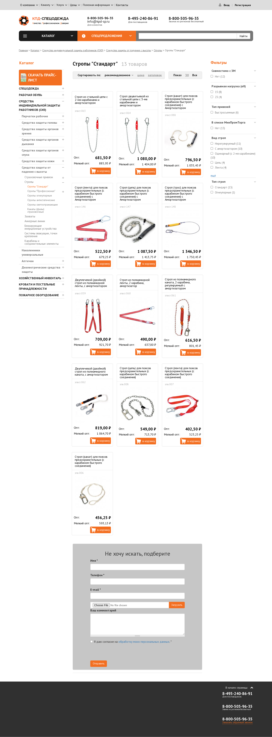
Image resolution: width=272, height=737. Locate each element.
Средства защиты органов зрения (40, 131)
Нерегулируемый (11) (228, 143)
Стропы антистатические (41, 200)
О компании (27, 5)
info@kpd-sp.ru (98, 21)
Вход (227, 5)
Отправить (98, 663)
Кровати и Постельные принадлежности (37, 286)
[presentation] (150, 653)
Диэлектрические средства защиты (41, 269)
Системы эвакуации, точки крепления (41, 235)
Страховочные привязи (39, 177)
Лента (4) (220, 167)
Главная (23, 50)
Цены (73, 5)
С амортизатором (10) (228, 148)
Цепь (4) (220, 162)
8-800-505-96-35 (100, 18)
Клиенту (45, 5)
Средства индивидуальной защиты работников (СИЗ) (72, 50)
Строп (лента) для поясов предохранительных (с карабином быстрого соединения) (181, 372)
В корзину (103, 171)
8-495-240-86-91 (143, 18)
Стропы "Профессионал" (41, 191)
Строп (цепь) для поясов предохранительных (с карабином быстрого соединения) (135, 372)
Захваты (30, 216)
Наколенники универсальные (32, 252)
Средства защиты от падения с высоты (128, 50)
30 (187, 75)
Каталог (57, 36)
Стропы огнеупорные (39, 195)
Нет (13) (220, 128)
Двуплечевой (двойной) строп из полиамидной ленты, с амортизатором (91, 283)
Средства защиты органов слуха (40, 152)
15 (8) (218, 92)
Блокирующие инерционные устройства (40, 227)
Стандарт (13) (224, 187)
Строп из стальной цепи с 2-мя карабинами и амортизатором (91, 100)
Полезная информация (96, 5)
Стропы (158, 50)
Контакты (122, 5)
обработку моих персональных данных (143, 641)
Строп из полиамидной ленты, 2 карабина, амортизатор (135, 283)
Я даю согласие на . (131, 641)
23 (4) (218, 97)
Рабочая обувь (30, 95)
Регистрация (243, 5)
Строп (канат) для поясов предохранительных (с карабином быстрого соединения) (91, 461)
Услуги (60, 5)
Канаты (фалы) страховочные (35, 210)
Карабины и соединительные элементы (42, 242)
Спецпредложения (111, 36)
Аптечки (28, 261)
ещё (213, 175)
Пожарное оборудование (39, 295)
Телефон (97, 575)
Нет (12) (220, 76)
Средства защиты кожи (38, 161)
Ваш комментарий (103, 610)
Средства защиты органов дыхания (40, 142)
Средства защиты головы (39, 122)
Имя (94, 560)
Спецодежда (29, 88)
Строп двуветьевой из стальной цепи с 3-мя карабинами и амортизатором (134, 100)
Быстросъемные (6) (227, 112)
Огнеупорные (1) (225, 192)
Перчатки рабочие (35, 116)
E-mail (95, 589)
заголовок (155, 75)
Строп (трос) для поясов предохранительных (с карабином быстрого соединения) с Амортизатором (180, 193)
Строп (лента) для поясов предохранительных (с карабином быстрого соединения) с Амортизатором (91, 193)
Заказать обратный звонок (237, 722)
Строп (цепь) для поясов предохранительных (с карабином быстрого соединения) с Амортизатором (135, 193)
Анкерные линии (35, 221)
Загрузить (176, 605)
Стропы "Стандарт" (37, 186)
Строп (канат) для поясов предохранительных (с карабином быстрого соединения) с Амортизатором (181, 102)
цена (140, 75)
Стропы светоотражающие (42, 204)
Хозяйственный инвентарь (40, 278)
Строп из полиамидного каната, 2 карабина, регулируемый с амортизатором (180, 283)
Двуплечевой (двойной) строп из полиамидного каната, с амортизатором (91, 371)
